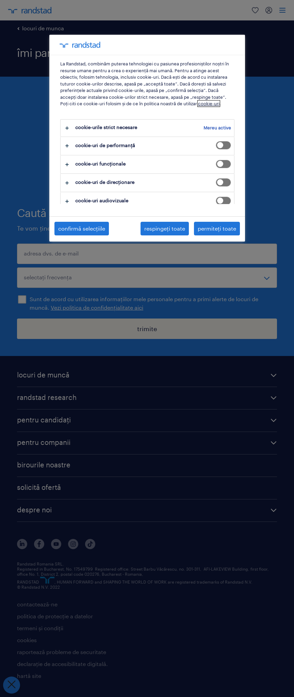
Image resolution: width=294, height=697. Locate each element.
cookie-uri (208, 103)
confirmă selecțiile (81, 228)
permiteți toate (217, 228)
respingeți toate (164, 228)
